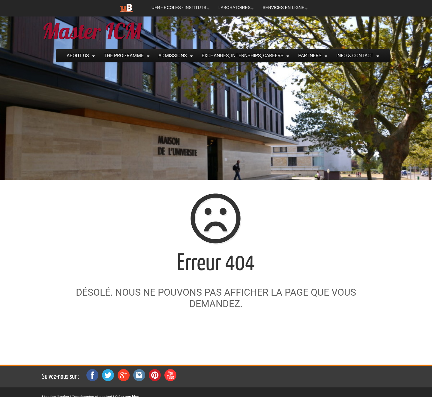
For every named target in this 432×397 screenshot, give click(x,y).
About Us (78, 55)
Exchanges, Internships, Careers (243, 55)
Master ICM (91, 30)
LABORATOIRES (236, 7)
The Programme (124, 55)
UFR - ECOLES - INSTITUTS (180, 7)
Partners (310, 55)
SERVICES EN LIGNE (285, 7)
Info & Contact (355, 55)
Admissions (172, 55)
